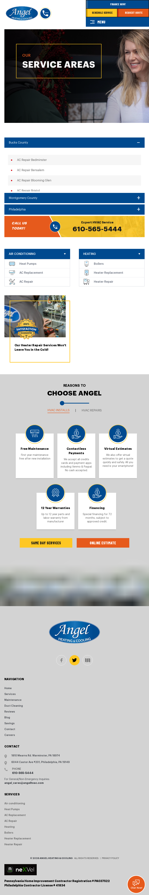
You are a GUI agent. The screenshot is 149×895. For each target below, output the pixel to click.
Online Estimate (103, 543)
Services (10, 694)
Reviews (9, 712)
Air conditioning (22, 254)
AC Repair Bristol (28, 190)
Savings (9, 723)
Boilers (99, 263)
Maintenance (13, 700)
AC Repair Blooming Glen (34, 180)
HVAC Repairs (92, 410)
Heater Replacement (108, 272)
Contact (9, 729)
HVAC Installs (58, 410)
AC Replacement (31, 272)
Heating (89, 254)
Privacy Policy (110, 858)
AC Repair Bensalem (30, 170)
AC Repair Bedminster (32, 160)
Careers (9, 735)
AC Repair (26, 281)
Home (8, 688)
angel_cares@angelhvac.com (24, 783)
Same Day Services (46, 543)
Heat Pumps (28, 263)
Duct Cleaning (13, 706)
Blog (7, 717)
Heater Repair (103, 281)
